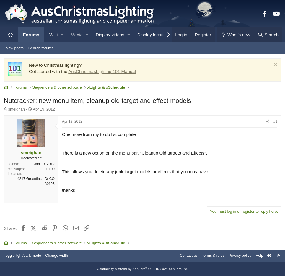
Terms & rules (209, 256)
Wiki (53, 34)
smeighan (17, 110)
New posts (15, 48)
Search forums (40, 48)
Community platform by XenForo (143, 269)
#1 (275, 122)
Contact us (184, 256)
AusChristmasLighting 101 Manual (102, 71)
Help (257, 256)
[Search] (268, 34)
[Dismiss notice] (274, 66)
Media (77, 34)
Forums (31, 34)
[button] (62, 34)
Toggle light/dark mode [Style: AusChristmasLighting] (25, 256)
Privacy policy (237, 256)
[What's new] (235, 34)
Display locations (154, 34)
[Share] (267, 122)
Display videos (110, 34)
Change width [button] (60, 256)
